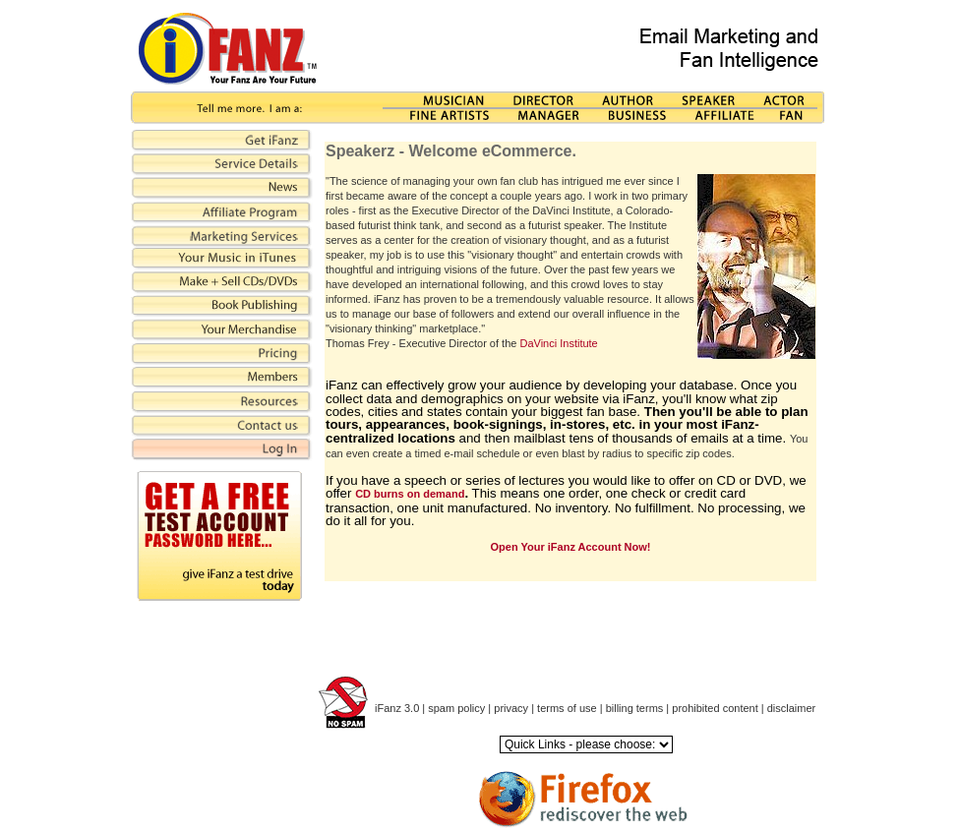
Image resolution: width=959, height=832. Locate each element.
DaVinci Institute (558, 343)
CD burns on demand (409, 494)
